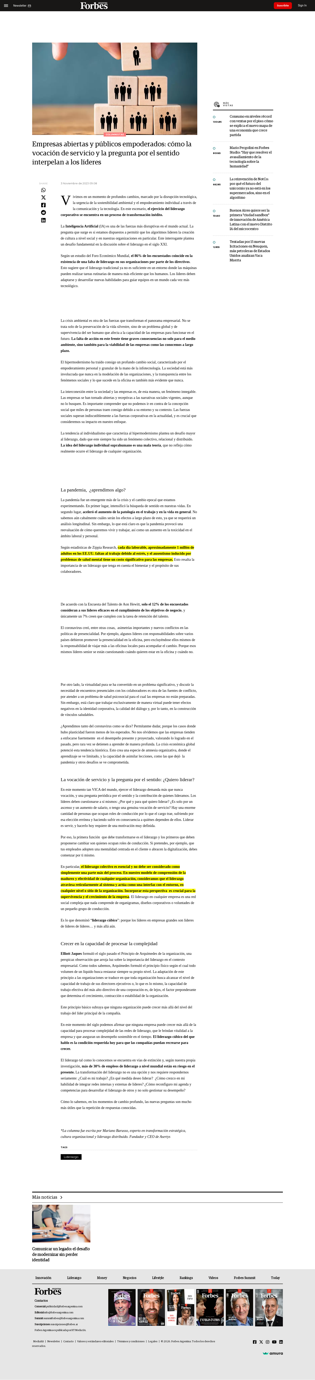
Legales (153, 1341)
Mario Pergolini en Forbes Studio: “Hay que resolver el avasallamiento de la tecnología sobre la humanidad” (251, 157)
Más (248, 104)
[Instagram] (267, 1342)
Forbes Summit (244, 1278)
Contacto (68, 1341)
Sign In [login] (305, 5)
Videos (213, 1278)
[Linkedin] (281, 1342)
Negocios (129, 1278)
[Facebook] (255, 1342)
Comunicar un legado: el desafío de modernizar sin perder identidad (61, 1255)
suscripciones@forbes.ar (64, 1324)
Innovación (43, 1278)
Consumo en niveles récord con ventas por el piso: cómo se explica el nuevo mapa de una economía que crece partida (251, 126)
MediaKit (38, 1341)
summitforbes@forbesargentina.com (64, 1319)
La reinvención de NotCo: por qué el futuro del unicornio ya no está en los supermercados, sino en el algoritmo (250, 189)
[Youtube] (274, 1342)
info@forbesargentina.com (58, 1313)
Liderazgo (71, 1157)
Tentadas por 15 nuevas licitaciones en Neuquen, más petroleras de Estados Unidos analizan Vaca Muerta (250, 251)
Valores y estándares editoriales (95, 1341)
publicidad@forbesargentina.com (64, 1307)
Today (275, 1278)
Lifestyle (158, 1278)
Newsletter (53, 1341)
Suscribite (284, 5)
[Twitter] (261, 1342)
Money (102, 1278)
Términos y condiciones (131, 1341)
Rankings (186, 1278)
